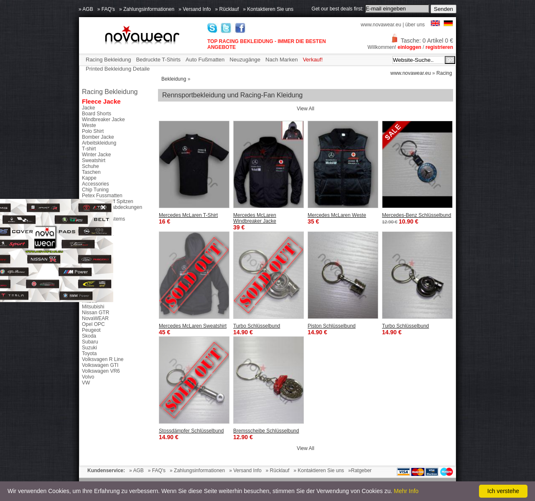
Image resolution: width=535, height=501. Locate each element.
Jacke (88, 108)
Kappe (89, 178)
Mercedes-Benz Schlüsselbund (416, 215)
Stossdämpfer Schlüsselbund (191, 431)
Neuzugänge (244, 59)
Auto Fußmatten (205, 59)
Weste (89, 125)
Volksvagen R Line (102, 359)
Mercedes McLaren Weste (337, 215)
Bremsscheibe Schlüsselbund (266, 431)
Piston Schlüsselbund (332, 326)
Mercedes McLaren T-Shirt (188, 215)
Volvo (88, 377)
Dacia (88, 260)
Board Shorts (96, 114)
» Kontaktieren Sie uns (268, 9)
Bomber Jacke (98, 137)
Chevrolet (92, 248)
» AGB (86, 9)
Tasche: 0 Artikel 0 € (421, 40)
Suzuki (89, 348)
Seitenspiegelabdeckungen (112, 207)
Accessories (95, 184)
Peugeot (91, 330)
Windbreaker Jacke (103, 119)
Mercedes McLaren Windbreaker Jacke (254, 218)
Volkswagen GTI (100, 365)
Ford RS (91, 277)
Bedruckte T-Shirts (158, 59)
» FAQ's (106, 9)
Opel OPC (93, 324)
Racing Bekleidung (108, 59)
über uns (415, 25)
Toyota (89, 353)
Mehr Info (406, 491)
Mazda (89, 301)
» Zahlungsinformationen (146, 9)
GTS (87, 289)
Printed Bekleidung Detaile (118, 69)
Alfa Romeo (95, 242)
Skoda (89, 336)
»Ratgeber (360, 470)
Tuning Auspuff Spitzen (107, 201)
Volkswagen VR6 (101, 371)
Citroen (90, 254)
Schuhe (90, 166)
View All (305, 109)
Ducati (89, 266)
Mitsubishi (93, 307)
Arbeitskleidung (99, 143)
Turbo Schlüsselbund (256, 326)
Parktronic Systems (103, 219)
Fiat (86, 272)
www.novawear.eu (381, 25)
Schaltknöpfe (96, 213)
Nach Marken (281, 59)
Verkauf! (313, 59)
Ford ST (91, 283)
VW (86, 383)
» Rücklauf (227, 9)
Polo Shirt (93, 131)
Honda (89, 295)
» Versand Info (194, 9)
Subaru (90, 342)
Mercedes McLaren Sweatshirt (193, 326)
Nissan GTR (95, 312)
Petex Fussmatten (102, 195)
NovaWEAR (95, 318)
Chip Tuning (95, 190)
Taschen (91, 172)
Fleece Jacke (101, 101)
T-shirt (89, 149)
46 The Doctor (98, 236)
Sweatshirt (93, 160)
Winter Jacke (96, 155)
